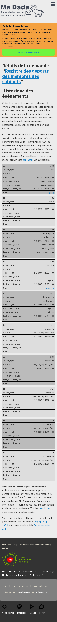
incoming (50, 288)
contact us (28, 159)
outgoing (50, 192)
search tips (44, 508)
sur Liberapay (25, 591)
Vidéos (33, 609)
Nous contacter (30, 571)
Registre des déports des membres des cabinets (25, 76)
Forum (42, 609)
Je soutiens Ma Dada (28, 52)
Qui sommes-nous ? (11, 571)
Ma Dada (23, 10)
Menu (53, 3)
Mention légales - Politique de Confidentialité (22, 575)
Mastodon (21, 609)
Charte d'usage (48, 571)
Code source (8, 609)
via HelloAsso (41, 591)
